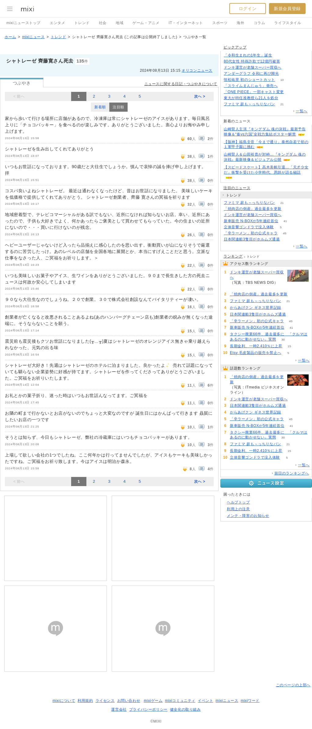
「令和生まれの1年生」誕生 (248, 55)
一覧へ (301, 111)
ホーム (10, 37)
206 (279, 55)
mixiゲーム (153, 700)
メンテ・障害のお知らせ (248, 516)
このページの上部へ (293, 685)
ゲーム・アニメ (145, 23)
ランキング (233, 256)
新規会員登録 (287, 8)
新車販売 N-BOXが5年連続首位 (251, 221)
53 (288, 307)
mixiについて (64, 700)
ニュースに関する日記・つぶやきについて (180, 84)
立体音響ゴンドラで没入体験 (249, 227)
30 (283, 339)
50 (286, 73)
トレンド (81, 23)
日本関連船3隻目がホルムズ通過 (252, 239)
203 (287, 61)
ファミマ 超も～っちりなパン (249, 104)
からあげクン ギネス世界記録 (255, 307)
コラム (259, 23)
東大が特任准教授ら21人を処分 (251, 98)
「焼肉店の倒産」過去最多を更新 (252, 209)
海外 (240, 23)
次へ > (199, 96)
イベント (205, 700)
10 (282, 79)
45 (284, 233)
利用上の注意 (238, 509)
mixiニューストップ (23, 23)
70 (285, 98)
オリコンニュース (197, 70)
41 (285, 221)
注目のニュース (236, 188)
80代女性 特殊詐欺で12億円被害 (252, 61)
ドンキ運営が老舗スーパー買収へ (252, 67)
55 (290, 92)
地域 (119, 23)
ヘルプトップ (238, 502)
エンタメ (57, 23)
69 (286, 239)
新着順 (100, 107)
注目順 (118, 107)
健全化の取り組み (185, 709)
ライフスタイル (287, 23)
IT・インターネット (186, 23)
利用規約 (85, 700)
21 (282, 104)
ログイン (247, 8)
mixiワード (250, 700)
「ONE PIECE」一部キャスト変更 (254, 92)
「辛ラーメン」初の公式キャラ (251, 233)
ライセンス (105, 700)
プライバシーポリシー (148, 709)
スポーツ (219, 23)
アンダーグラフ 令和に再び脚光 (251, 73)
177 (284, 86)
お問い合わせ (128, 700)
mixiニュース (33, 37)
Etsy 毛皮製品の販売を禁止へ (255, 353)
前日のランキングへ (291, 473)
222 (288, 209)
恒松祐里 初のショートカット (249, 80)
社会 (103, 23)
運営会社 (118, 709)
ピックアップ (235, 47)
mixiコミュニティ (180, 700)
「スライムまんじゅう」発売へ (251, 86)
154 (288, 67)
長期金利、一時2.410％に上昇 (256, 346)
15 (289, 346)
